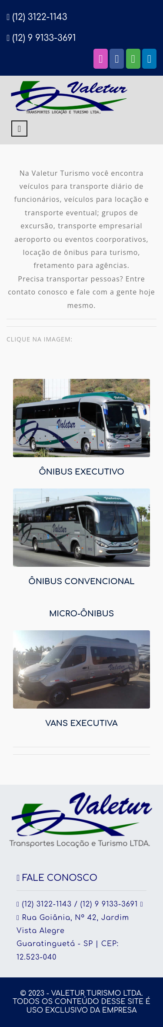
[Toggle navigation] (19, 128)
